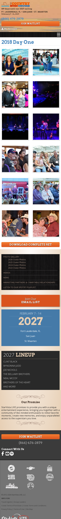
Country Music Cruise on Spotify (12, 454)
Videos (6, 272)
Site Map (29, 509)
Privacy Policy (6, 509)
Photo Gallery (11, 256)
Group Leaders (20, 502)
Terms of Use (19, 509)
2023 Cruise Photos (17, 268)
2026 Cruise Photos (17, 259)
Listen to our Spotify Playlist (19, 287)
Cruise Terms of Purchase (11, 505)
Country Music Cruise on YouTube (8, 454)
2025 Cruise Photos (17, 262)
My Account (9, 29)
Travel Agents (6, 502)
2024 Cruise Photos (17, 265)
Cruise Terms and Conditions (34, 505)
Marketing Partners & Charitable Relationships (29, 282)
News (6, 277)
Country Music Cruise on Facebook (3, 454)
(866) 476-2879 (30, 443)
